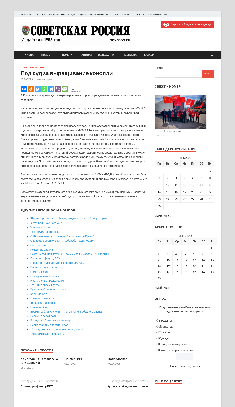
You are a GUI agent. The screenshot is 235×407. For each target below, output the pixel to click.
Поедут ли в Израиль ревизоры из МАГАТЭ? (57, 262)
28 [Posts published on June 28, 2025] (203, 272)
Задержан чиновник (43, 302)
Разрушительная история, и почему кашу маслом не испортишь (70, 253)
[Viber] (58, 89)
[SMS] (65, 89)
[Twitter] (38, 89)
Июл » (167, 216)
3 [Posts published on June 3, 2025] (167, 254)
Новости (47, 55)
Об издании (106, 55)
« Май (158, 216)
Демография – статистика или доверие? (39, 360)
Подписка (82, 14)
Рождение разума (41, 249)
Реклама (126, 14)
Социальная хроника (32, 67)
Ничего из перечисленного (176, 350)
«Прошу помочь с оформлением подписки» (57, 329)
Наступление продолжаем (47, 280)
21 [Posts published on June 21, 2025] (203, 266)
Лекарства (166, 326)
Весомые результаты (43, 315)
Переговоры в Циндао (44, 267)
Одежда (164, 338)
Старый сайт (139, 14)
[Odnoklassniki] (31, 89)
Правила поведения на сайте (104, 14)
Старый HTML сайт (157, 14)
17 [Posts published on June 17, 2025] (168, 266)
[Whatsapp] (44, 89)
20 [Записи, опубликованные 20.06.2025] (192, 191)
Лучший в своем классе (45, 284)
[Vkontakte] (24, 89)
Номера (67, 55)
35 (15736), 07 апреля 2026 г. (168, 131)
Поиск (159, 67)
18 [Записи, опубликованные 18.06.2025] (176, 191)
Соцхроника (38, 245)
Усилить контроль (41, 227)
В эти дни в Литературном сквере (51, 320)
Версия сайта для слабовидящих (188, 24)
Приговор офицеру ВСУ (45, 258)
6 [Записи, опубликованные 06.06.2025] (193, 177)
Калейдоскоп (38, 293)
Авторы (86, 55)
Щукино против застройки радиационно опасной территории (68, 218)
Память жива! (39, 271)
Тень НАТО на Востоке (44, 231)
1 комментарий (43, 79)
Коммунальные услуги (173, 344)
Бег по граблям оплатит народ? (49, 324)
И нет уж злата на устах (45, 298)
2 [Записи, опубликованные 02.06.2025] (159, 177)
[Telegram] (51, 89)
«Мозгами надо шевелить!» (47, 333)
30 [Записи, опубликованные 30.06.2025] (159, 206)
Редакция (53, 14)
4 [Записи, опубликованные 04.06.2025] (176, 177)
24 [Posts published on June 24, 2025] (168, 272)
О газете (41, 14)
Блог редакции (68, 14)
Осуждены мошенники (44, 276)
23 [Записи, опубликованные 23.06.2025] (159, 199)
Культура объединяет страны (48, 289)
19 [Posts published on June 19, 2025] (185, 266)
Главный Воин (39, 307)
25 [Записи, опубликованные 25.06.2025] (176, 199)
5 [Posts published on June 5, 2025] (185, 254)
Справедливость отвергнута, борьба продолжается (62, 240)
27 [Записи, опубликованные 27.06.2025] (192, 199)
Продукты (165, 320)
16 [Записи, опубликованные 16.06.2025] (159, 191)
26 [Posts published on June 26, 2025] (185, 272)
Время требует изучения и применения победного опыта (66, 311)
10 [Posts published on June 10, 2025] (168, 260)
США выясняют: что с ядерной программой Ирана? (62, 236)
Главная (29, 55)
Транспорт (166, 332)
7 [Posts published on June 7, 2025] (202, 254)
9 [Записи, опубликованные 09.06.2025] (159, 184)
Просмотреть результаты (184, 366)
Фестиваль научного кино (46, 222)
